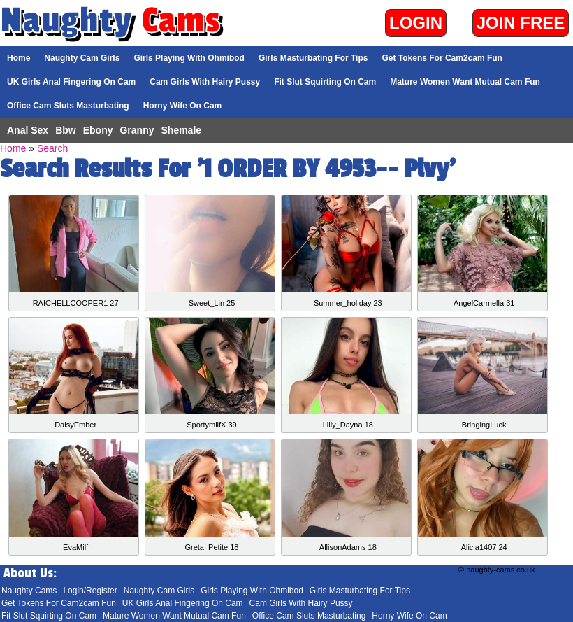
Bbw (65, 130)
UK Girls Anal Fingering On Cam (71, 82)
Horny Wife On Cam (182, 106)
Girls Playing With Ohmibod (189, 58)
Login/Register (90, 590)
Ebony (98, 130)
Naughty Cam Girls (81, 58)
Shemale (181, 130)
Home (18, 58)
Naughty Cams (29, 590)
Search (52, 148)
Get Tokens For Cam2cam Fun (442, 58)
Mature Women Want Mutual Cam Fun (465, 82)
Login (415, 22)
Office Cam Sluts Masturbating (68, 106)
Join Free (521, 22)
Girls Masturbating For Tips (313, 58)
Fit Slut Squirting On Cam (325, 82)
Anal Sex (27, 130)
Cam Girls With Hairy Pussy (205, 82)
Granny (136, 130)
